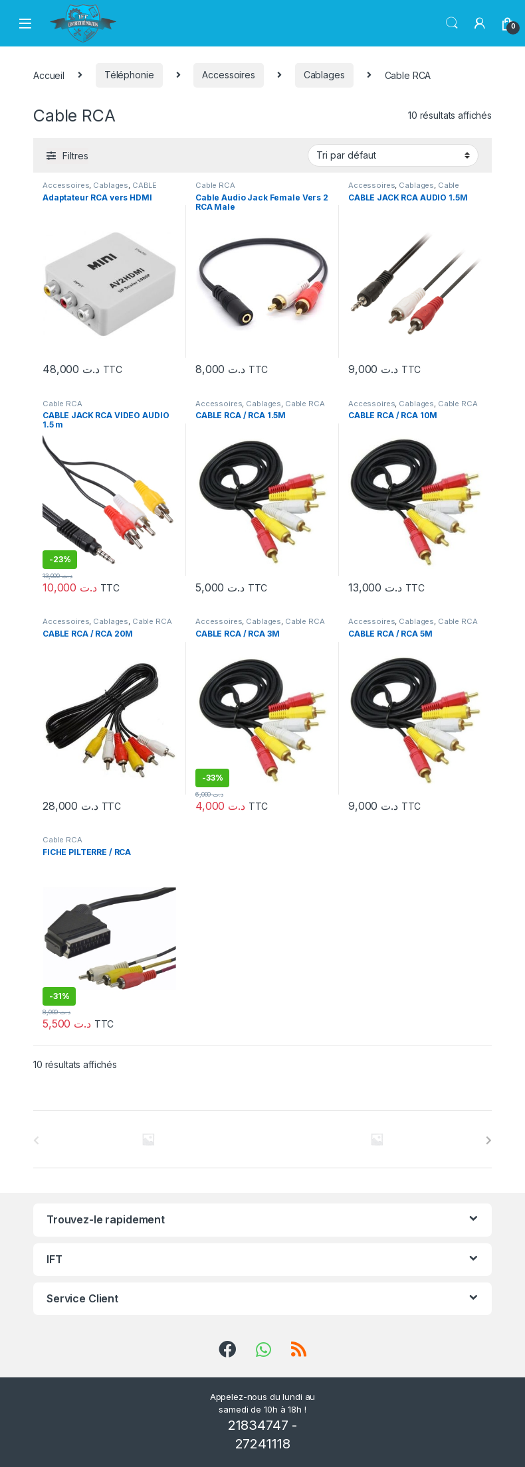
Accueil (48, 74)
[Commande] (393, 155)
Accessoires (228, 74)
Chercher (452, 23)
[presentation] (489, 1140)
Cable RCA (215, 185)
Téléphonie (129, 74)
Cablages (324, 74)
